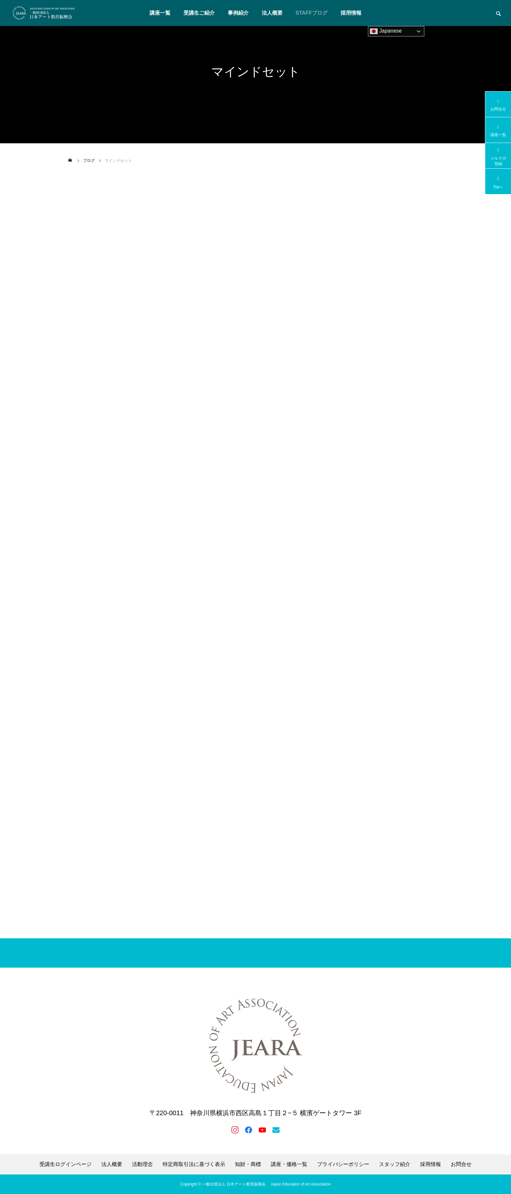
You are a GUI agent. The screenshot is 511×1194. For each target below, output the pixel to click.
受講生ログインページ (65, 1164)
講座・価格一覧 (289, 1164)
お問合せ (461, 1164)
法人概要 (272, 13)
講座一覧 (160, 13)
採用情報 (351, 13)
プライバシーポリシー (343, 1164)
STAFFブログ (312, 13)
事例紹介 (238, 13)
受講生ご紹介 (199, 13)
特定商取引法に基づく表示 (194, 1164)
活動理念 (142, 1164)
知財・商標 (248, 1164)
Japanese (386, 31)
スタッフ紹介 (394, 1164)
